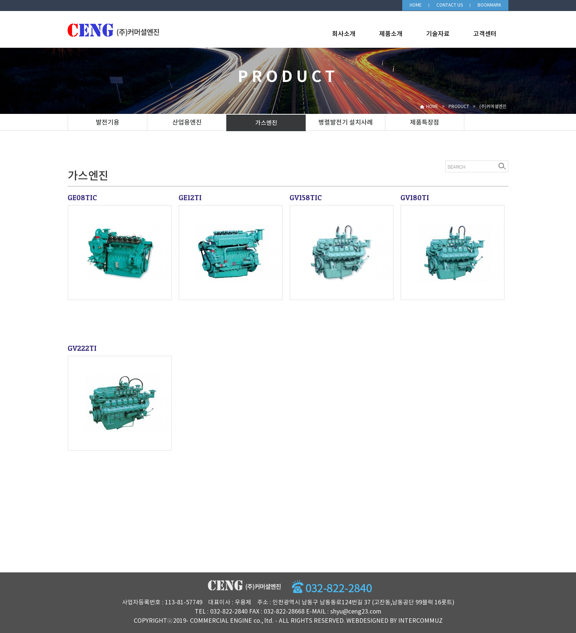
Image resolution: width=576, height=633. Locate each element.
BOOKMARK (489, 5)
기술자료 (438, 34)
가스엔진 (266, 123)
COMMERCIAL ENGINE (221, 621)
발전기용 (107, 122)
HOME (416, 5)
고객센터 (485, 34)
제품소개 (391, 34)
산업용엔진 (187, 122)
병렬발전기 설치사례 (345, 122)
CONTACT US (449, 5)
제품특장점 (424, 122)
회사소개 (344, 34)
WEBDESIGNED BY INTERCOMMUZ (394, 621)
